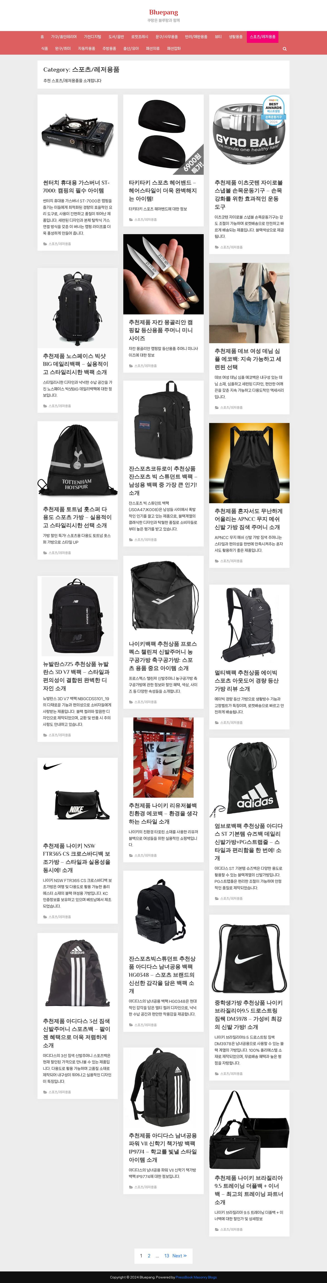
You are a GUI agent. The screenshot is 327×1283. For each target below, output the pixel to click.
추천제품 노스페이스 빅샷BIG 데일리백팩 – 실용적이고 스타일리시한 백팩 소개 (77, 364)
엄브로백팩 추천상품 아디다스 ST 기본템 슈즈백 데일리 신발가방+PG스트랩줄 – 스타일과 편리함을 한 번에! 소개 (249, 843)
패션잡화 (174, 48)
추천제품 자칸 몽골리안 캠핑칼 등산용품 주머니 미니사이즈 (162, 331)
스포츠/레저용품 (262, 37)
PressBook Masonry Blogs (196, 1277)
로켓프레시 (139, 37)
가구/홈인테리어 (64, 37)
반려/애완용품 (196, 37)
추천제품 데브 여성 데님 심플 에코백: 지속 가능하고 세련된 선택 (249, 359)
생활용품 (236, 37)
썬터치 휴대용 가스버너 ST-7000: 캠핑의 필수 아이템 (76, 191)
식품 (44, 48)
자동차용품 (86, 48)
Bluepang (163, 12)
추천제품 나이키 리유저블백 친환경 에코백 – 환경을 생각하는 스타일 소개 (162, 814)
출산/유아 (131, 48)
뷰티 (218, 37)
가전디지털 (92, 37)
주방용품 (109, 48)
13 (166, 1256)
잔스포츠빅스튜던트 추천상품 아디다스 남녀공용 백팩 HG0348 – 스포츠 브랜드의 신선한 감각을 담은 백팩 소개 (163, 976)
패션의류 (153, 48)
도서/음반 (116, 37)
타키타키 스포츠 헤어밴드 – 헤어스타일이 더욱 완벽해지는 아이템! (161, 191)
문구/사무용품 (167, 37)
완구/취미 (63, 48)
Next (177, 1256)
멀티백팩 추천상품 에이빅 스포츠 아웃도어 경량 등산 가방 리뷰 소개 (248, 681)
